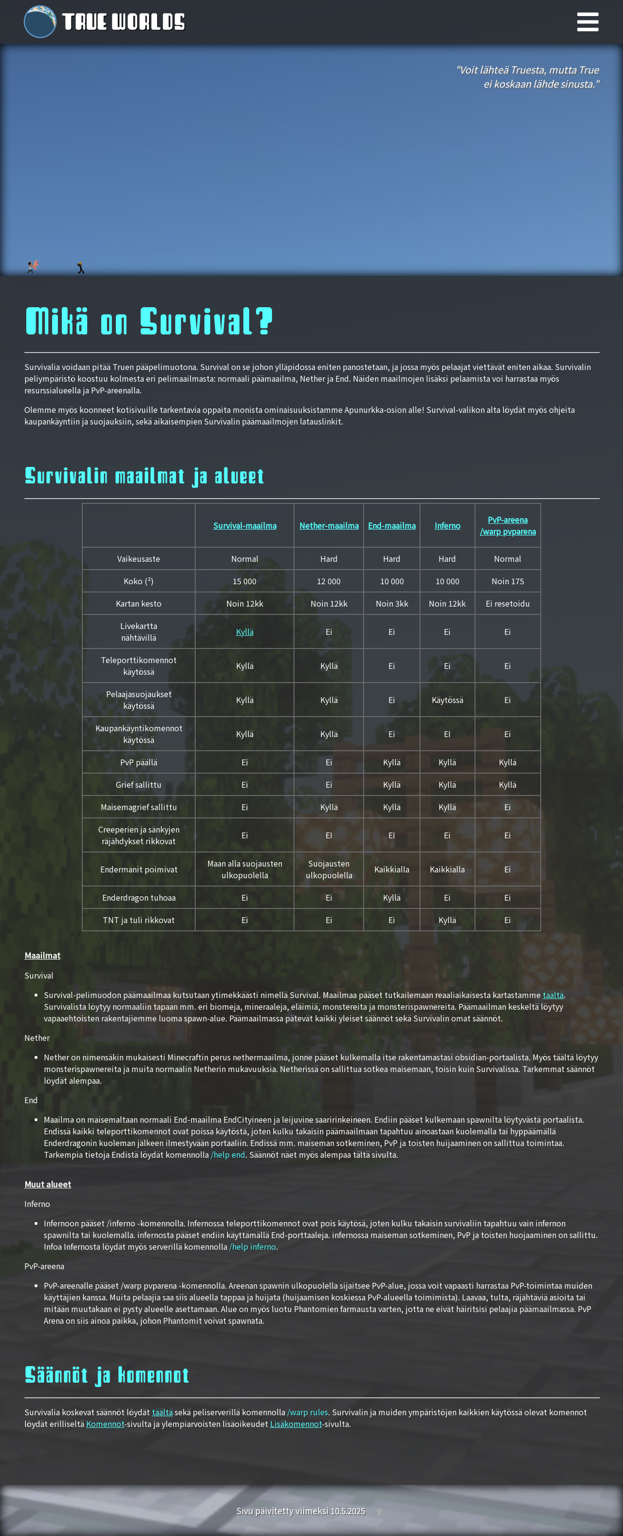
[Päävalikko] (600, 22)
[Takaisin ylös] (379, 1510)
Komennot (105, 1423)
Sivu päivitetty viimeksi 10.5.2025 (302, 1510)
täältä (553, 994)
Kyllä (245, 631)
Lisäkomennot (296, 1423)
